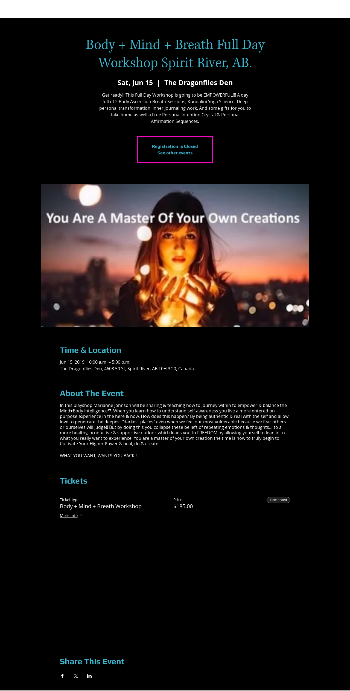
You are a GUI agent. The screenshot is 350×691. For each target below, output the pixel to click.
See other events (175, 152)
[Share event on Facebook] (62, 676)
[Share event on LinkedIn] (89, 676)
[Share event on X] (75, 676)
